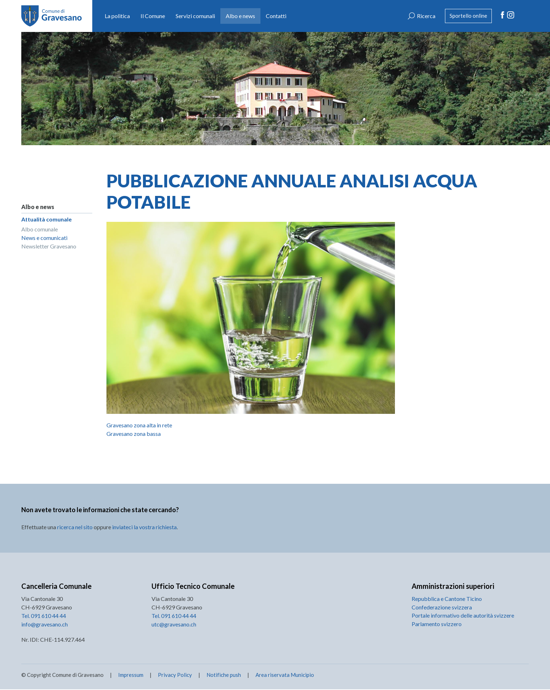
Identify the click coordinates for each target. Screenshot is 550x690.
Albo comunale (39, 229)
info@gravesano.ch (44, 624)
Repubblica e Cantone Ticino (447, 599)
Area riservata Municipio (284, 675)
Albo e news (240, 15)
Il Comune (153, 15)
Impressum (130, 675)
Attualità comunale (46, 219)
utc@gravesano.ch (174, 624)
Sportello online (467, 15)
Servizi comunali (195, 15)
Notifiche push (223, 675)
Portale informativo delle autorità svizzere (463, 616)
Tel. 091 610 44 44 (43, 616)
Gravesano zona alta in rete (139, 425)
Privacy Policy (175, 675)
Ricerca (422, 15)
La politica (117, 15)
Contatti (276, 15)
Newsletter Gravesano (48, 246)
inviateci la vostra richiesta (144, 527)
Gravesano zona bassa (133, 433)
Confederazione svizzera (442, 607)
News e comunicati (44, 238)
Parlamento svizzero (437, 624)
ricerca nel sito (75, 527)
